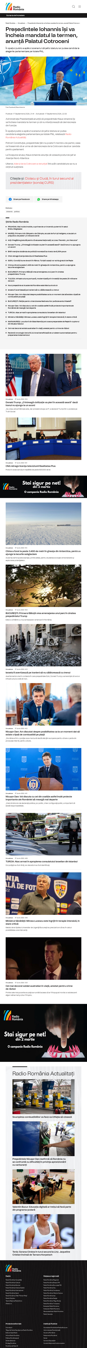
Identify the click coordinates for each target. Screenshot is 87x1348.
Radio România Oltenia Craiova (53, 1293)
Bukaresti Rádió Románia (51, 1306)
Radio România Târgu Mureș (52, 1301)
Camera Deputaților (50, 1340)
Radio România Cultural (13, 1282)
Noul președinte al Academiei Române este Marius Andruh (43, 285)
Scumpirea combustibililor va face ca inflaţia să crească (43, 1098)
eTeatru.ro (9, 1303)
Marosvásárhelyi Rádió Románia (53, 1311)
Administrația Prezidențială (52, 1330)
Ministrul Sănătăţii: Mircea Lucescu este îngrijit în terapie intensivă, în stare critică (43, 317)
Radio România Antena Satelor (15, 1287)
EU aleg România (11, 1343)
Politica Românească (12, 1338)
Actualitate (21, 23)
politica (16, 211)
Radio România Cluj (50, 1287)
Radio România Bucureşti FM (52, 1285)
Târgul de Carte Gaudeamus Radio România (19, 1330)
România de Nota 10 (12, 1346)
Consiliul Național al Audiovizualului (54, 1343)
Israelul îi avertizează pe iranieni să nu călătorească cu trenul (43, 290)
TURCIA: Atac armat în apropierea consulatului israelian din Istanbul (43, 312)
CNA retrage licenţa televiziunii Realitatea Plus (43, 256)
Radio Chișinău (10, 1298)
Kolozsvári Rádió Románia (52, 1308)
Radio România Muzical (13, 1285)
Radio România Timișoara (51, 1303)
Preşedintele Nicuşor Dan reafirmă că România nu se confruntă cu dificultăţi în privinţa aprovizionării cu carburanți (43, 1143)
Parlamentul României (50, 1335)
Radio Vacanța (48, 1314)
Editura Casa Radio (11, 1332)
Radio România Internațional (14, 1290)
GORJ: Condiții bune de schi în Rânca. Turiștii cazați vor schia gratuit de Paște (43, 260)
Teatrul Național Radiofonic (14, 1301)
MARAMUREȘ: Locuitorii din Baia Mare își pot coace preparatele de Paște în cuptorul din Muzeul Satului (43, 322)
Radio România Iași (49, 1295)
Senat (45, 1338)
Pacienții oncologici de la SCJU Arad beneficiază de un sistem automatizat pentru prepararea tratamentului (43, 334)
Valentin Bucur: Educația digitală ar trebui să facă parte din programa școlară (43, 1190)
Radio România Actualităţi (14, 1280)
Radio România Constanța (52, 1290)
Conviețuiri (9, 1327)
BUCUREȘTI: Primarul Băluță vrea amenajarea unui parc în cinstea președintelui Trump (43, 273)
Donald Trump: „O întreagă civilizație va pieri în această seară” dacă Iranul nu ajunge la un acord (43, 246)
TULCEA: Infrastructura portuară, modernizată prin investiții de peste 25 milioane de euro (43, 279)
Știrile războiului (10, 1340)
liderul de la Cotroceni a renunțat (30, 164)
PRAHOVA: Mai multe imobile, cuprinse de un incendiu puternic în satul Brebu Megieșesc (43, 227)
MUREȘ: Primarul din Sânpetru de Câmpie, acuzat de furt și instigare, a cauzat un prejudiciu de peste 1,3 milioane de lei (43, 234)
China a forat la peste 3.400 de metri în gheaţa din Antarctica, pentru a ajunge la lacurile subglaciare (43, 266)
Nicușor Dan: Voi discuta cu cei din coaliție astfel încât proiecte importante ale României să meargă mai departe (43, 307)
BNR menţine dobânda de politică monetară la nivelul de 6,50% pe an (43, 251)
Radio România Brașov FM (52, 1282)
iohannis (9, 211)
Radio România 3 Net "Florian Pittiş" (16, 1295)
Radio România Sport (12, 1293)
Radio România (10, 23)
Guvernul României (49, 1332)
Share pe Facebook (21, 199)
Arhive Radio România (12, 1335)
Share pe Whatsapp (50, 199)
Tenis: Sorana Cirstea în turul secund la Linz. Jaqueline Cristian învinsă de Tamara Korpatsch (43, 1235)
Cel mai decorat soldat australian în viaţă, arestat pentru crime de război (43, 328)
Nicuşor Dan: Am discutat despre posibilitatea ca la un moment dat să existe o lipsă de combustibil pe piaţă (43, 295)
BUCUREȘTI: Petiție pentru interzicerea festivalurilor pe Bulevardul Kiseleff (43, 301)
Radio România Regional (51, 1280)
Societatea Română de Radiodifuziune (55, 1327)
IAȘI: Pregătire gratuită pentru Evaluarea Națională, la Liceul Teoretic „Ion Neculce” (43, 240)
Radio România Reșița (50, 1298)
